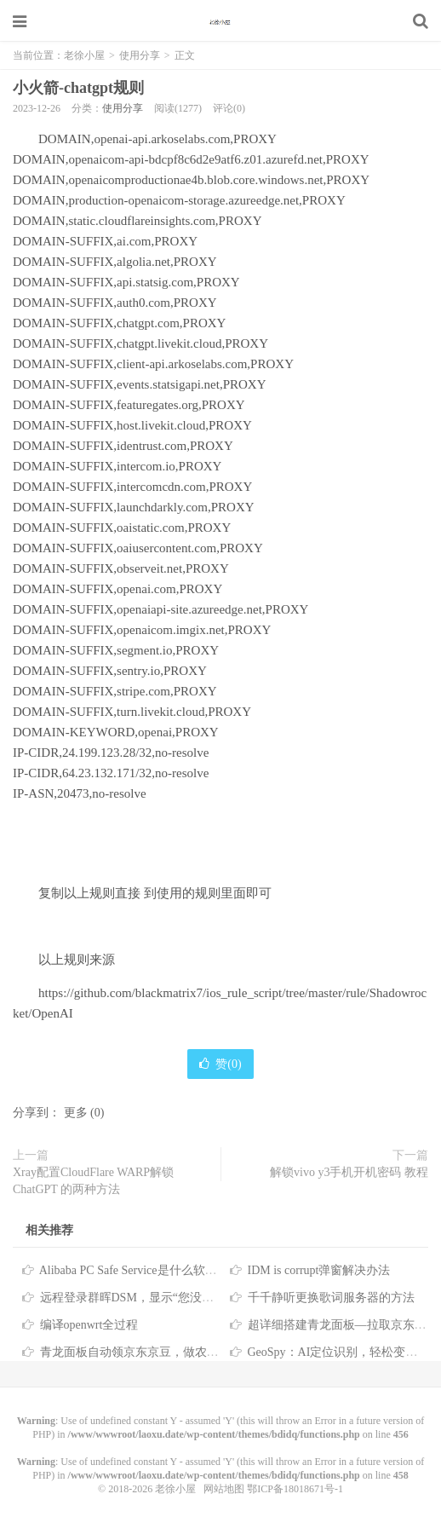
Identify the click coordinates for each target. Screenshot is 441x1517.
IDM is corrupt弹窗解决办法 (319, 1270)
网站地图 (223, 1489)
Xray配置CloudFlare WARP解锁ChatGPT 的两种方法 (93, 1181)
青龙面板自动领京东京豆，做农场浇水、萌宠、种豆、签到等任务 (213, 1352)
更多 (76, 1112)
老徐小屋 (220, 21)
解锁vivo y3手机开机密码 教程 (349, 1172)
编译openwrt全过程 (89, 1324)
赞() (220, 1064)
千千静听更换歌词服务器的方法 (331, 1297)
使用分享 (139, 55)
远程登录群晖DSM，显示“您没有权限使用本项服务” (177, 1297)
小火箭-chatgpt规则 (78, 87)
